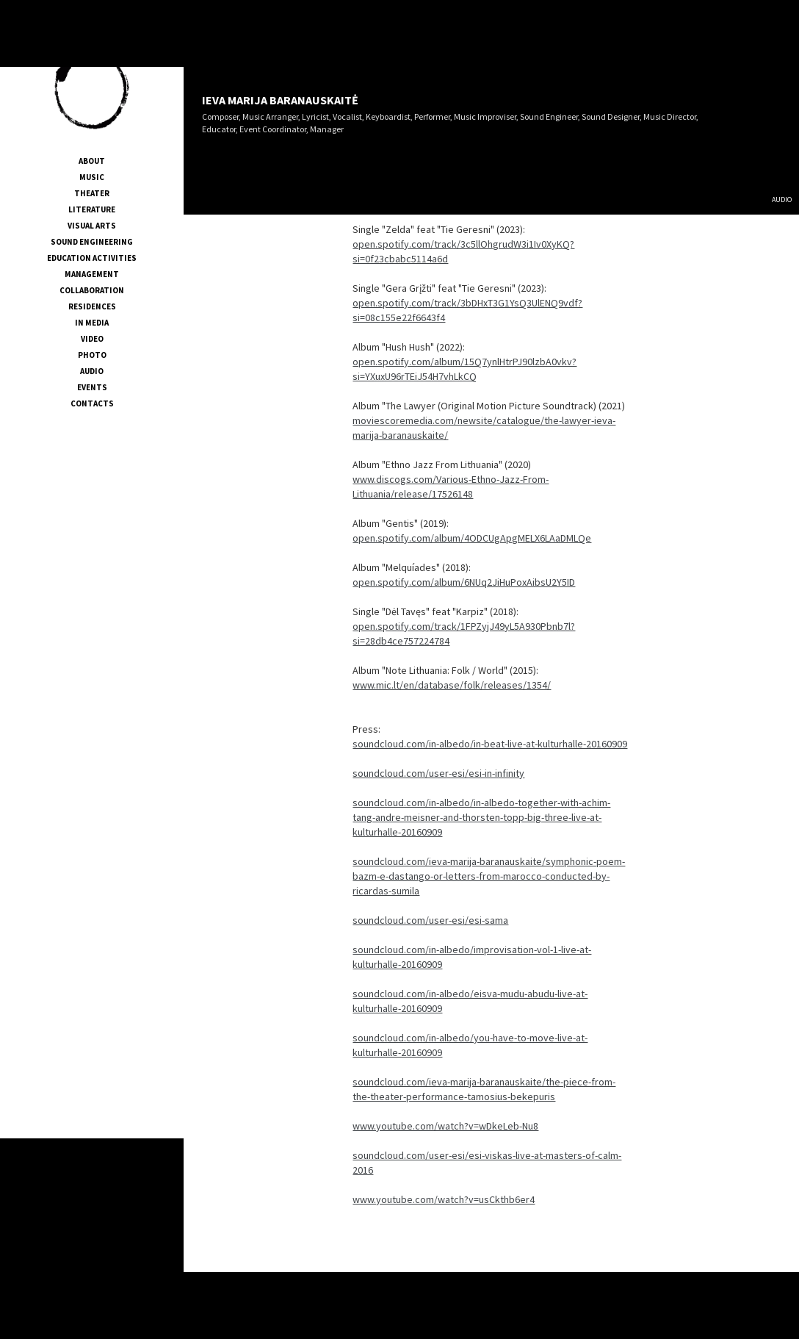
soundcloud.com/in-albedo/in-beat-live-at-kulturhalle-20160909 (489, 743)
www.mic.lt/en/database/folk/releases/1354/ (451, 685)
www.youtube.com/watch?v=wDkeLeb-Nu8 (445, 1125)
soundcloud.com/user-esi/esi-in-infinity (438, 773)
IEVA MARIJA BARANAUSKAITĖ (280, 100)
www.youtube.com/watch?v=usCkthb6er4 (443, 1199)
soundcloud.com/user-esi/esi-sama (430, 920)
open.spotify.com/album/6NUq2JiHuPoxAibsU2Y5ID (463, 582)
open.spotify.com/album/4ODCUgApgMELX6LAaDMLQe (471, 538)
